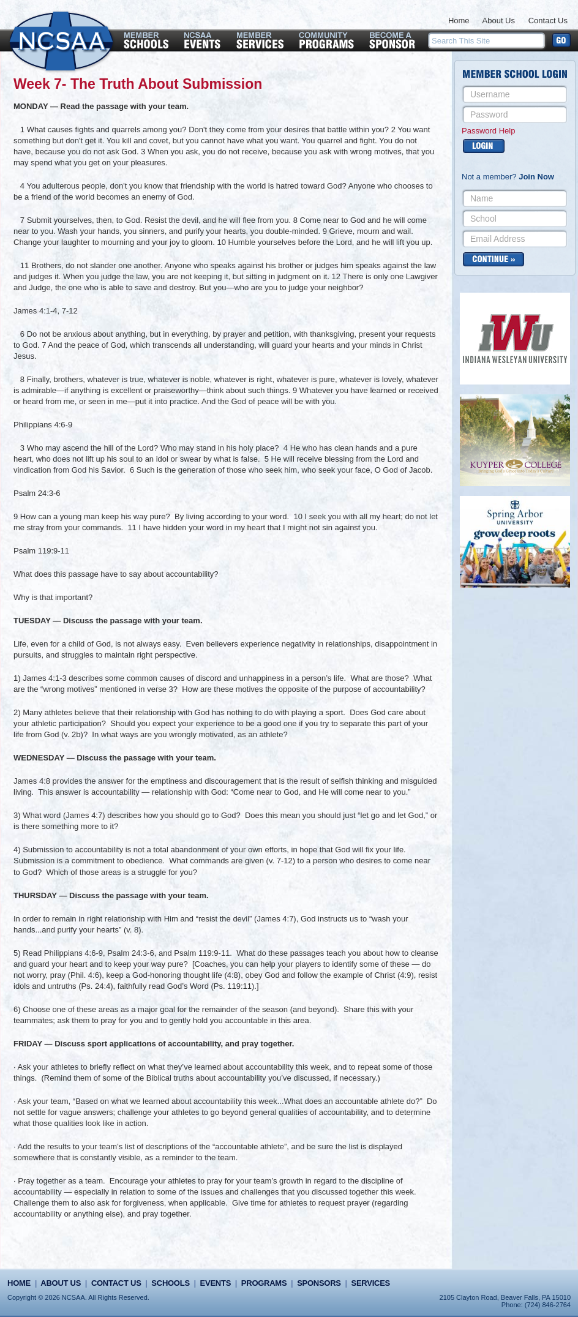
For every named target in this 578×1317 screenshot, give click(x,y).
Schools (170, 1283)
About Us (498, 20)
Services (370, 1283)
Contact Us (548, 20)
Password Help (488, 130)
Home (459, 20)
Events (215, 1283)
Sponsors (319, 1283)
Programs (264, 1283)
